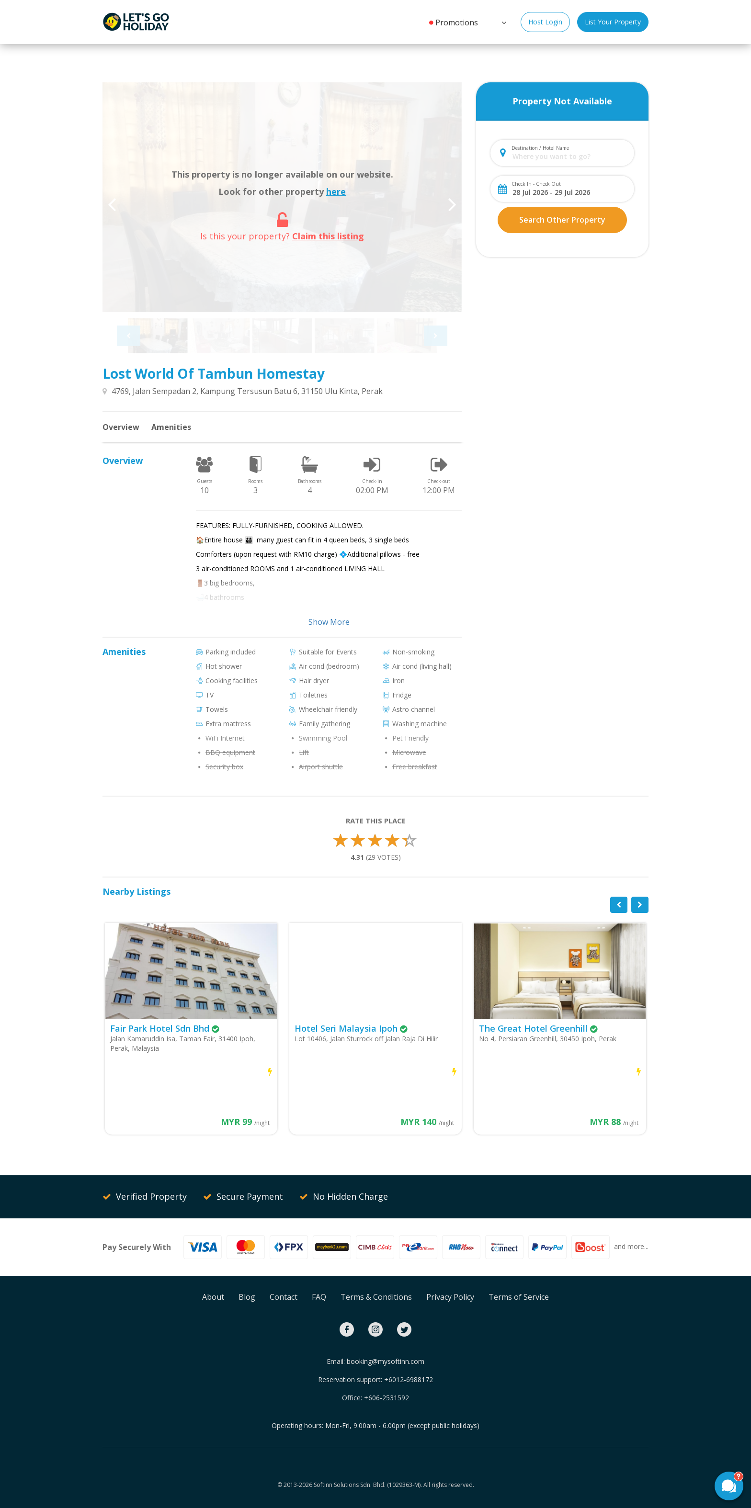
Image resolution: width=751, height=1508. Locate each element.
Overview (120, 427)
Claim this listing (328, 236)
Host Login (545, 21)
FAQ (319, 1297)
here (336, 191)
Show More (329, 622)
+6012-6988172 (408, 1379)
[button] (502, 21)
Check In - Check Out (536, 183)
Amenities (171, 427)
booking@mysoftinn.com (385, 1361)
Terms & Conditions (376, 1297)
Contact (283, 1297)
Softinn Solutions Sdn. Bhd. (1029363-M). (368, 1485)
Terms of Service (519, 1297)
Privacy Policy (450, 1297)
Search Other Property (562, 219)
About (213, 1297)
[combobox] (570, 156)
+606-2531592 (386, 1397)
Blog (247, 1297)
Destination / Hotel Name (540, 148)
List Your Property (613, 21)
